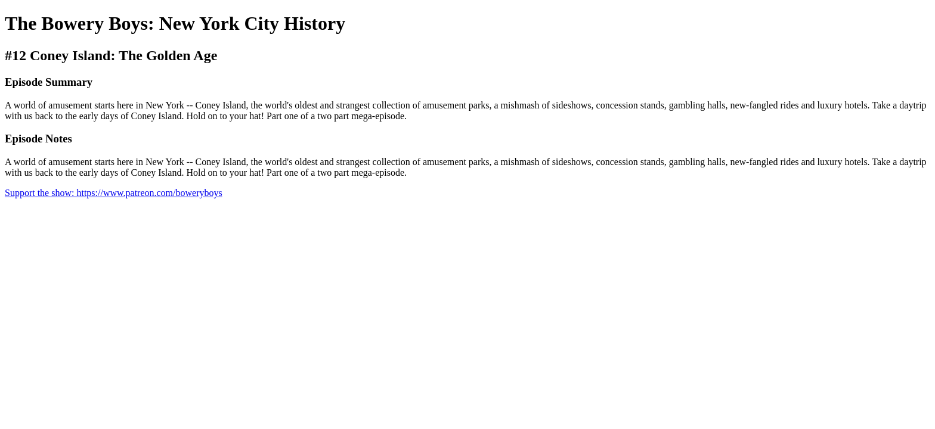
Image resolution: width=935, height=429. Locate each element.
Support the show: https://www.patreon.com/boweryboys (113, 193)
